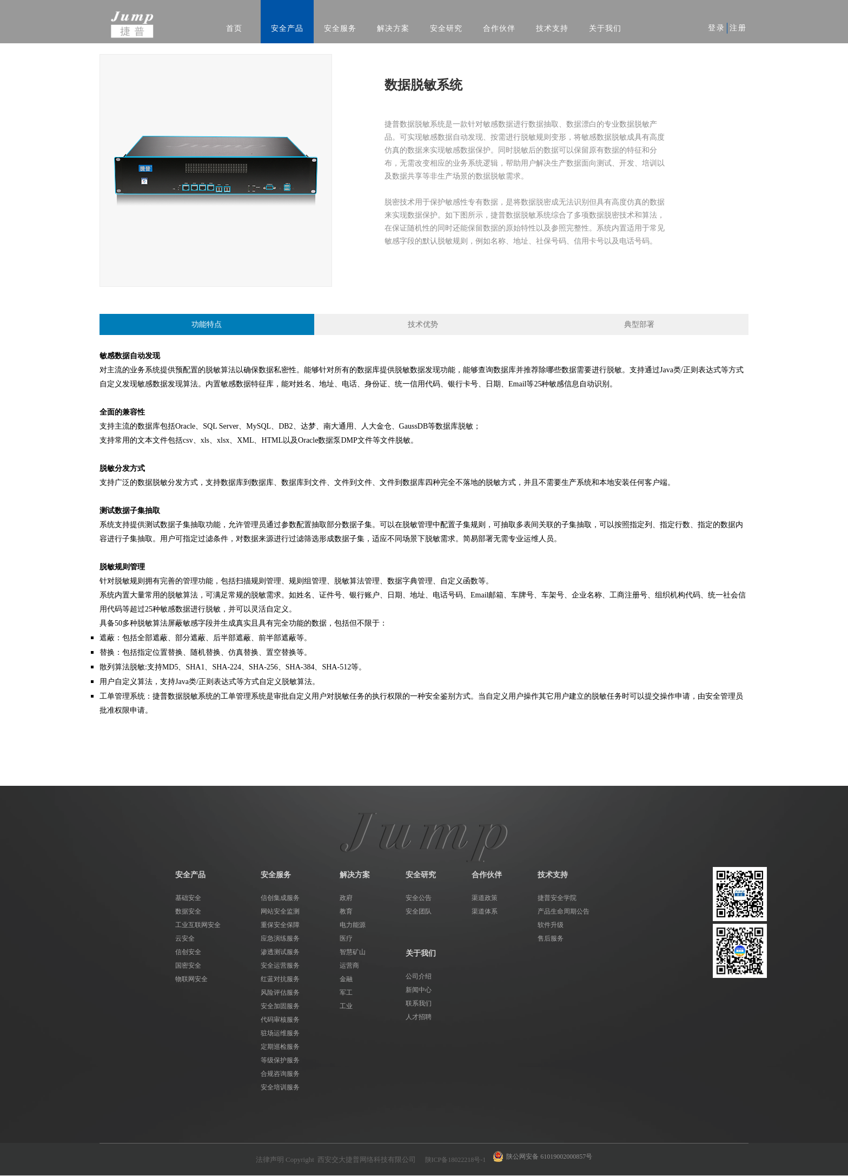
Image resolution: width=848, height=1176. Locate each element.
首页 (234, 28)
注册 (738, 28)
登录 (716, 28)
